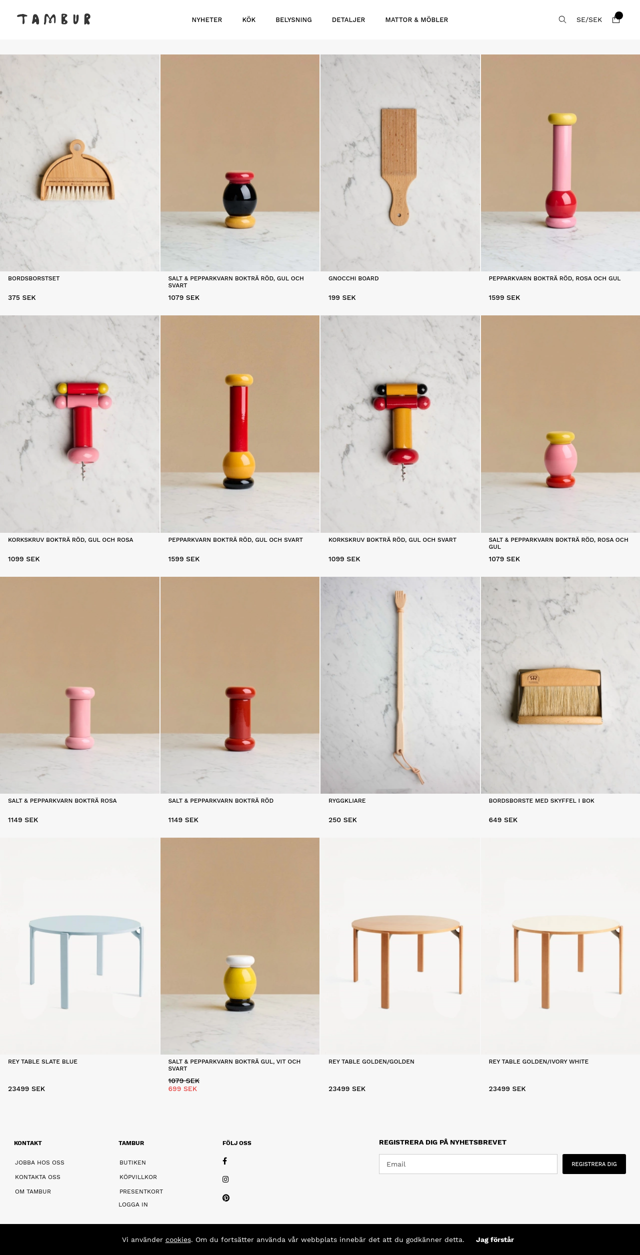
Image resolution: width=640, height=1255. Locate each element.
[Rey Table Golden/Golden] (400, 946)
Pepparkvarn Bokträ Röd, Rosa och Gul (555, 278)
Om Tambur (33, 1191)
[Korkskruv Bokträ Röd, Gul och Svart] (400, 423)
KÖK (249, 19)
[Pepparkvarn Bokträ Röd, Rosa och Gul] (560, 162)
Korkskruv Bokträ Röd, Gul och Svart (392, 539)
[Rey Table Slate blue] (80, 946)
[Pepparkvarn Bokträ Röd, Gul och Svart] (240, 423)
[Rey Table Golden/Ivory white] (560, 946)
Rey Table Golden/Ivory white (539, 1061)
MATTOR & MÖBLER (416, 19)
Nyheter (207, 19)
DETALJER (349, 19)
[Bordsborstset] (80, 162)
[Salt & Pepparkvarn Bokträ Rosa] (80, 685)
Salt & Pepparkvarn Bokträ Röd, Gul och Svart (236, 282)
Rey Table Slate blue (43, 1061)
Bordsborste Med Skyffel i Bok (541, 800)
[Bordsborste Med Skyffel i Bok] (560, 685)
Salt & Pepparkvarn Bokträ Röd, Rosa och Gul (558, 543)
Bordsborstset (34, 278)
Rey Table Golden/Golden (371, 1061)
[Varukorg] (616, 19)
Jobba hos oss (39, 1162)
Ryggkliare (347, 800)
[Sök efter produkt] (562, 19)
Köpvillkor (138, 1177)
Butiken (133, 1162)
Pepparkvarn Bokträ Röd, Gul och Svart (236, 539)
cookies (178, 1240)
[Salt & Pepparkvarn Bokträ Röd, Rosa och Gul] (560, 423)
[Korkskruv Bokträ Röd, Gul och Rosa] (80, 423)
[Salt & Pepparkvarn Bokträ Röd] (240, 685)
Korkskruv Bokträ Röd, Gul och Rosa (71, 539)
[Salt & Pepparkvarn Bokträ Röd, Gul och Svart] (240, 162)
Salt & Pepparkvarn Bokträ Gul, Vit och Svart (234, 1065)
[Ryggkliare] (400, 685)
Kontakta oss (37, 1177)
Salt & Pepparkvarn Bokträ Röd (221, 800)
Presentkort (141, 1191)
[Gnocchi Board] (400, 162)
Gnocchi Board (353, 278)
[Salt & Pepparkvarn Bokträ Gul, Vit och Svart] (240, 946)
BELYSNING (294, 19)
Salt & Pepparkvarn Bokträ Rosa (62, 800)
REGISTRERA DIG (594, 1164)
